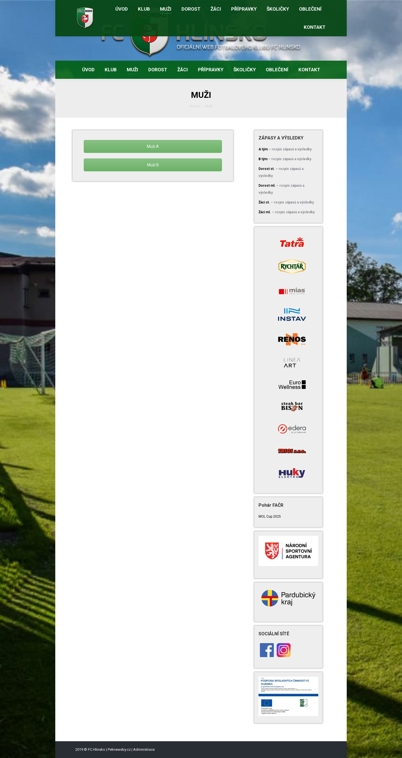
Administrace (144, 749)
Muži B (153, 165)
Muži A (153, 146)
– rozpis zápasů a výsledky (290, 149)
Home (194, 106)
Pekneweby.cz (119, 749)
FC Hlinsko (96, 749)
